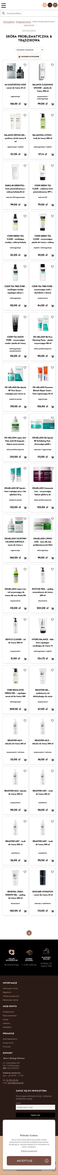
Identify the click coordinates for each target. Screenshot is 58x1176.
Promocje (6, 1046)
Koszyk (5, 1019)
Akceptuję (24, 1160)
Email (18, 1103)
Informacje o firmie (10, 988)
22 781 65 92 (12, 1080)
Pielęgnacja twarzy (23, 22)
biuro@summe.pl (15, 1082)
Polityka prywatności (11, 996)
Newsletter (7, 1027)
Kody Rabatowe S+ (10, 1039)
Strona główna (8, 22)
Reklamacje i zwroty (10, 1000)
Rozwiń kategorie (30, 57)
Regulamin (7, 992)
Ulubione (6, 1023)
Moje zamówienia (9, 1015)
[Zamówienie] (29, 49)
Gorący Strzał (8, 1043)
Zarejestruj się (8, 1012)
